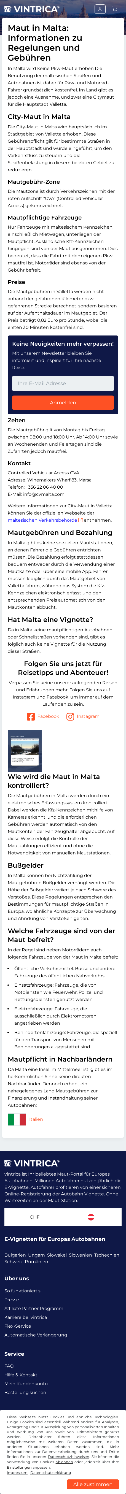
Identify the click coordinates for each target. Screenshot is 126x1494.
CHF (34, 1217)
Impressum (17, 1473)
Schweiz (13, 1261)
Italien (25, 1119)
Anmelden (63, 403)
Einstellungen (19, 1467)
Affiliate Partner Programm (33, 1308)
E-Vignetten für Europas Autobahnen (54, 1239)
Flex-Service (17, 1326)
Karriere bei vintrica (25, 1317)
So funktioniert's (22, 1290)
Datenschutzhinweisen (68, 1457)
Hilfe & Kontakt (20, 1374)
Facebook (42, 716)
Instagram (83, 716)
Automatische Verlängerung (35, 1335)
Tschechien (106, 1255)
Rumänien (36, 1261)
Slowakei (57, 1255)
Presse (11, 1299)
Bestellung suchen (25, 1392)
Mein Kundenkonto (26, 1383)
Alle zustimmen (92, 1484)
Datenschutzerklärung (50, 1473)
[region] (63, 1490)
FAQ (9, 1366)
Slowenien (80, 1255)
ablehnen (64, 1462)
